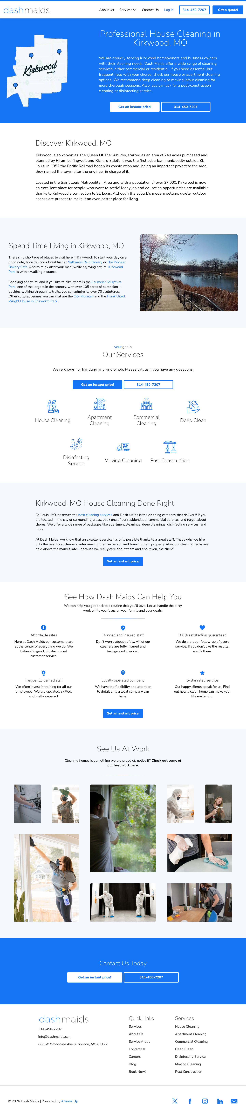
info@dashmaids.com (54, 1036)
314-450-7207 (50, 1029)
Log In (169, 10)
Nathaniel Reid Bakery (85, 262)
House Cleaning (187, 1026)
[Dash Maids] (26, 9)
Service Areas (139, 1041)
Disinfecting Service (190, 1056)
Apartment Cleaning (191, 1034)
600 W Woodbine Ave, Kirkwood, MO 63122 (72, 1044)
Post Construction (188, 1071)
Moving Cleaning (188, 1064)
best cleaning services (95, 515)
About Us (106, 10)
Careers (135, 1056)
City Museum (84, 296)
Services (127, 10)
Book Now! (137, 1071)
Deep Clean (184, 1049)
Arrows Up (69, 1101)
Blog (132, 1064)
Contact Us (150, 10)
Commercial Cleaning (191, 1041)
